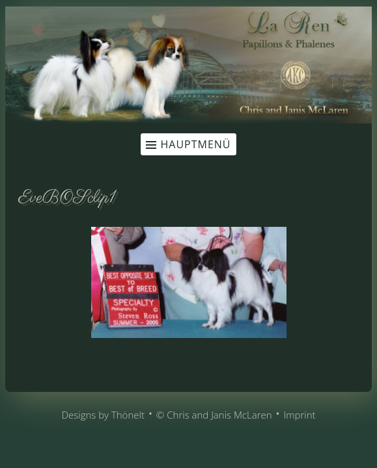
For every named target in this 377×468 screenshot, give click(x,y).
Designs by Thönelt (102, 414)
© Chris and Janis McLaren (214, 414)
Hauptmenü (195, 144)
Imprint (299, 414)
